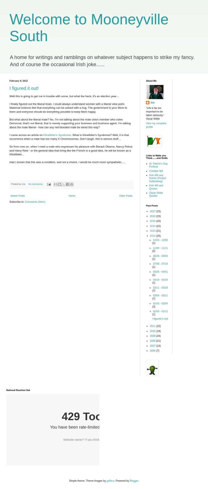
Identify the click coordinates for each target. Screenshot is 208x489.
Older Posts (125, 195)
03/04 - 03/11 (160, 295)
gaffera (110, 480)
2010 (153, 331)
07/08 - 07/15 (160, 263)
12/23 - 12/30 (160, 240)
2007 (153, 345)
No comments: (36, 184)
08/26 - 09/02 (160, 256)
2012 (153, 235)
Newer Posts (18, 195)
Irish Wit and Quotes (156, 187)
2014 (153, 226)
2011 (153, 326)
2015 (153, 221)
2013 (153, 230)
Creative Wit (156, 171)
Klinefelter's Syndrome (57, 135)
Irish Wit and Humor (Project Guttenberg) (157, 178)
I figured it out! (24, 88)
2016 (153, 216)
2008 (153, 340)
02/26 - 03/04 (160, 303)
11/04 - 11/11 (160, 248)
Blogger (134, 480)
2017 (153, 211)
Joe (152, 102)
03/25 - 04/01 (160, 271)
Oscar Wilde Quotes (156, 194)
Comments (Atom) (35, 201)
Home (72, 195)
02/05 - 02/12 (160, 311)
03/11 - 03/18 (160, 287)
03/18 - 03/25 (160, 279)
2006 (153, 350)
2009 (153, 336)
